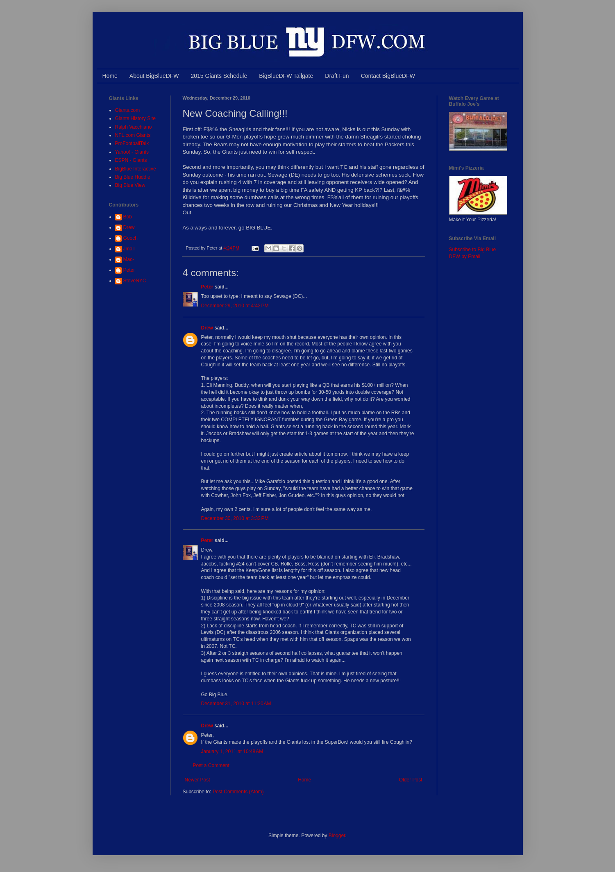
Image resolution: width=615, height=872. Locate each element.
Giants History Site (135, 118)
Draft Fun (337, 76)
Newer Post (197, 780)
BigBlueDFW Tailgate (286, 76)
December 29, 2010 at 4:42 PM (235, 306)
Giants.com (127, 110)
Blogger (337, 835)
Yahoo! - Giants (132, 152)
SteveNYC (134, 281)
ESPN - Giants (131, 160)
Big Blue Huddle (132, 177)
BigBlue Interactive (135, 169)
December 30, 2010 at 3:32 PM (235, 518)
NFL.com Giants (133, 135)
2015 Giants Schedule (219, 76)
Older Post (410, 780)
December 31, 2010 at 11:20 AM (236, 703)
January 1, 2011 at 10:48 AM (232, 751)
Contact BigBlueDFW (388, 76)
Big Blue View (130, 185)
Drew (207, 328)
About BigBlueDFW (154, 76)
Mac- (128, 259)
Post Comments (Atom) (238, 792)
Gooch (130, 238)
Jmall (129, 249)
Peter (207, 287)
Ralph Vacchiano (133, 127)
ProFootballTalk (132, 143)
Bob (127, 217)
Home (110, 76)
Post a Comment (211, 765)
